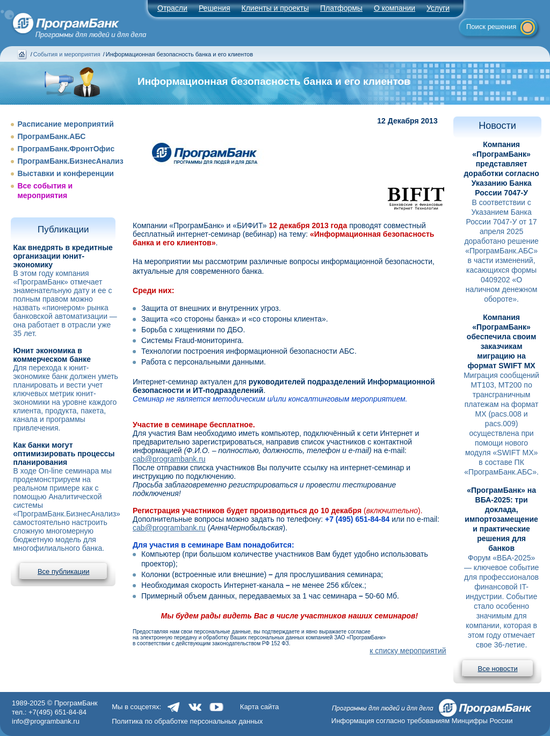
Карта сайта (259, 707)
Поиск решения (491, 27)
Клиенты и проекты (275, 8)
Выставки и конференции (65, 173)
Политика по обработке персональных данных (187, 721)
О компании (394, 8)
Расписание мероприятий (65, 124)
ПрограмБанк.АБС (51, 136)
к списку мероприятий (408, 650)
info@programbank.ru (45, 721)
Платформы (341, 8)
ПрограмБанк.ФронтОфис (65, 148)
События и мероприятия (66, 54)
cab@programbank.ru (169, 459)
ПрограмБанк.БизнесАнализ (70, 161)
